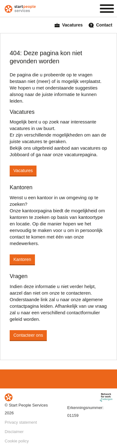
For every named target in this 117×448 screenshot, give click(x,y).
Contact (100, 24)
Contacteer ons (28, 335)
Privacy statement (21, 422)
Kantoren (22, 259)
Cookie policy (17, 441)
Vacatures (69, 24)
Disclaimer (14, 431)
